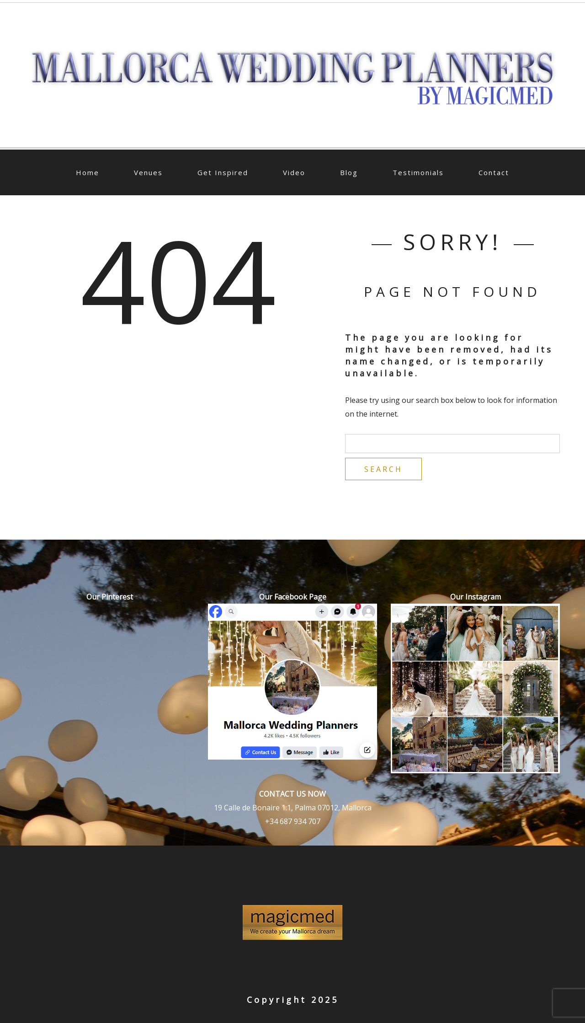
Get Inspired (222, 172)
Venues (148, 172)
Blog (349, 172)
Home (87, 172)
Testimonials (418, 172)
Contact (494, 172)
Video (294, 172)
